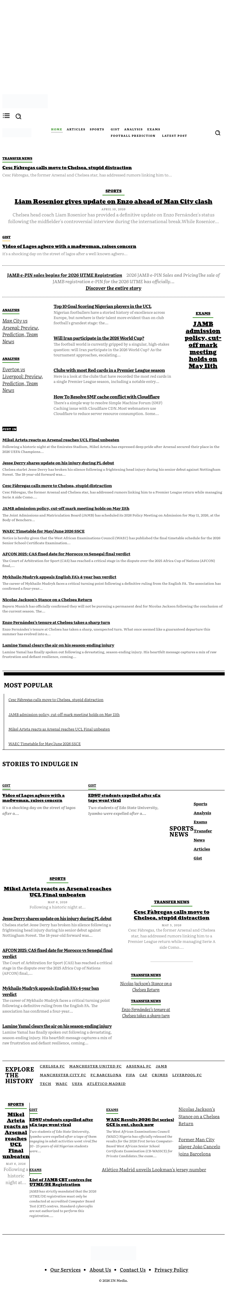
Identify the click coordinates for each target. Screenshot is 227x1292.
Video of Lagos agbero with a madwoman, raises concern (66, 246)
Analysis (10, 309)
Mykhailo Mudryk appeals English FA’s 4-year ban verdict (59, 576)
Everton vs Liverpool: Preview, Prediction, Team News (21, 376)
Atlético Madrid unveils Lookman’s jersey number (151, 1158)
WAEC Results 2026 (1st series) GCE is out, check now (138, 1112)
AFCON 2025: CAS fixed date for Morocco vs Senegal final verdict (66, 553)
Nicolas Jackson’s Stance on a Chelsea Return (47, 599)
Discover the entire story (113, 286)
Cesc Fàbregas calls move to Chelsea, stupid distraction (64, 167)
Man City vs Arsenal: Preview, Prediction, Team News (19, 329)
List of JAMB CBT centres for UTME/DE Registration (60, 1172)
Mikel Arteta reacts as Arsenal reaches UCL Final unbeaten (60, 439)
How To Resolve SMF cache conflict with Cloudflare (105, 396)
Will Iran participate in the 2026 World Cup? (97, 337)
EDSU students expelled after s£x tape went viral (126, 796)
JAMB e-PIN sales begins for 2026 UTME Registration (64, 274)
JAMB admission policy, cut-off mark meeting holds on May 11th (203, 345)
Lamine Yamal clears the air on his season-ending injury (58, 644)
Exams (203, 312)
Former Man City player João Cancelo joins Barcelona (198, 1135)
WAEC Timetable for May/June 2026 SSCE (43, 530)
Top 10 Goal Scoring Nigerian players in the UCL (101, 305)
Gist (6, 236)
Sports (113, 190)
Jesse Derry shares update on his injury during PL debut (58, 462)
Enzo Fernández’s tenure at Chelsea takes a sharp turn (56, 621)
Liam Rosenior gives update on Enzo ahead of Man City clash (113, 201)
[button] (218, 133)
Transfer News (17, 158)
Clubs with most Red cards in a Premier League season (107, 369)
